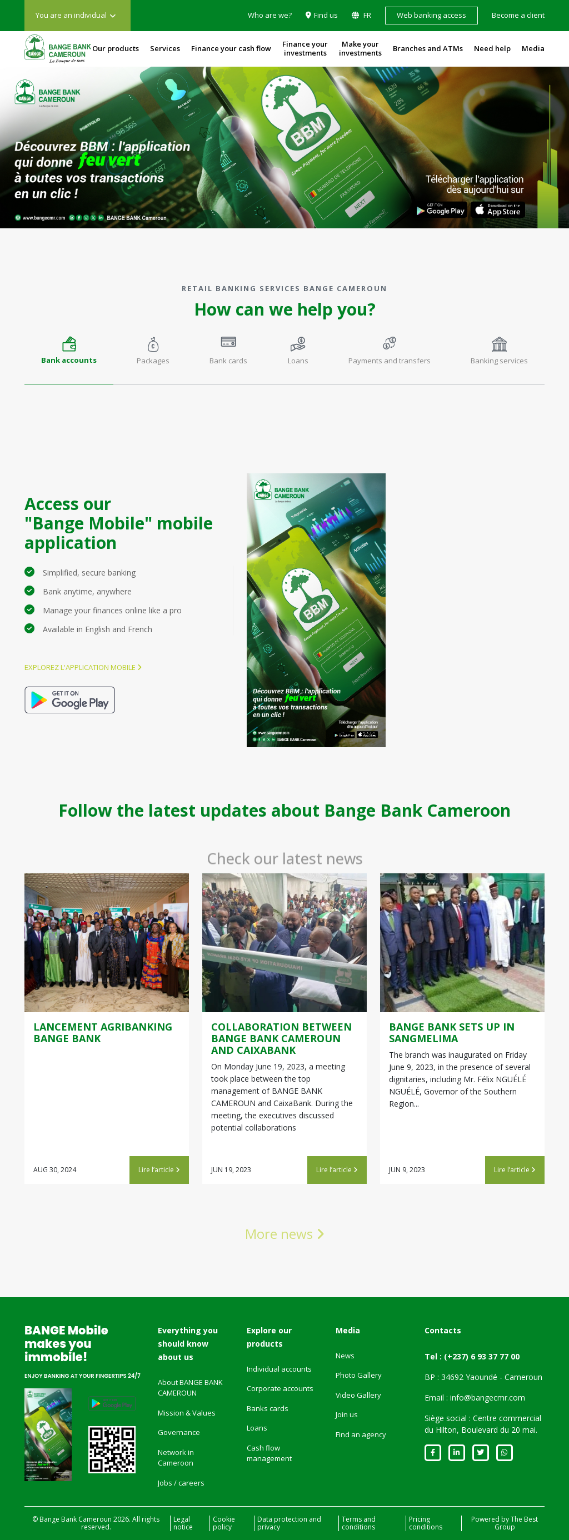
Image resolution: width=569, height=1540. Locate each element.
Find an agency (361, 1434)
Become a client (518, 15)
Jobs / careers (181, 1483)
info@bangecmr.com (487, 1397)
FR (366, 15)
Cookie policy (224, 1523)
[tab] (68, 356)
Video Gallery (358, 1395)
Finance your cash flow (231, 48)
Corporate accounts (280, 1388)
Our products (115, 48)
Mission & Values (187, 1413)
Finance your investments (305, 48)
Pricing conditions (425, 1523)
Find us (326, 15)
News (345, 1356)
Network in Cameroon (176, 1457)
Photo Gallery (359, 1375)
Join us (347, 1414)
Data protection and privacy (289, 1523)
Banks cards (267, 1408)
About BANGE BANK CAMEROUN (190, 1387)
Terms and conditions (359, 1523)
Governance (179, 1432)
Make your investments (360, 48)
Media (533, 48)
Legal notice (183, 1523)
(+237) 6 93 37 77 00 (482, 1356)
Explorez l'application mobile (83, 667)
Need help (492, 48)
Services (165, 48)
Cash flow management (269, 1453)
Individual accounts (279, 1369)
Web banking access (431, 15)
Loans (257, 1428)
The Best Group (516, 1523)
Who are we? (270, 15)
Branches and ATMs (428, 48)
